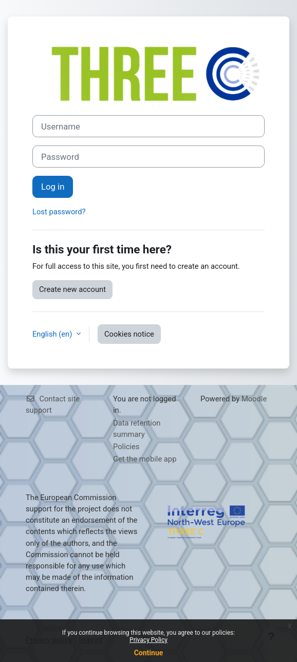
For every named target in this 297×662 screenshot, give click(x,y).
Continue (148, 653)
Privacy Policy (148, 639)
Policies (126, 446)
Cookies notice (129, 334)
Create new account (72, 289)
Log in (52, 186)
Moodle (254, 398)
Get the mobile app (144, 459)
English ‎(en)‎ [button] (53, 334)
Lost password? (58, 211)
